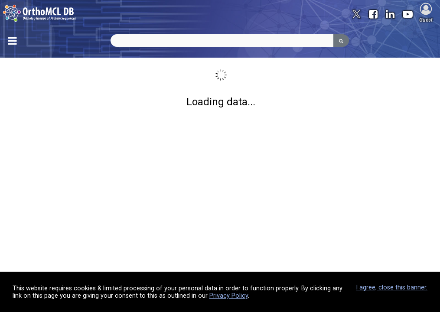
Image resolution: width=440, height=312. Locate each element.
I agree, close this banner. (391, 287)
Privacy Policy (228, 295)
